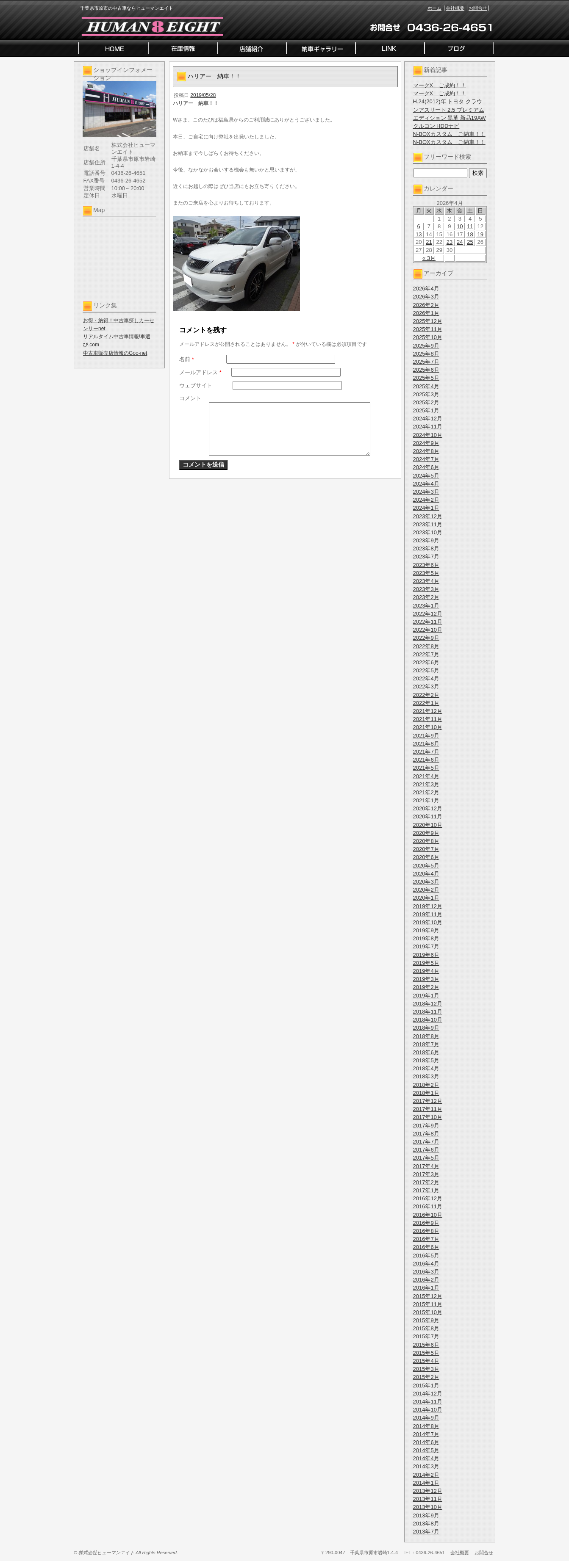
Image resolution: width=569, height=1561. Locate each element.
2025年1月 (426, 410)
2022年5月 (426, 670)
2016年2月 (426, 1279)
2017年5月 (426, 1158)
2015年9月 (426, 1320)
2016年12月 (427, 1198)
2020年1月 (426, 898)
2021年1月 (426, 800)
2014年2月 (426, 1475)
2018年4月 (426, 1068)
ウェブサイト (195, 385)
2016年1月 (426, 1288)
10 (460, 226)
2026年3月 (426, 296)
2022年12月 (427, 614)
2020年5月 (426, 865)
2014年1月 (426, 1483)
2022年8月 (426, 646)
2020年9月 (426, 833)
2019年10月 (427, 922)
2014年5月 (426, 1450)
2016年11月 (427, 1206)
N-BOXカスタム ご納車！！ (449, 134)
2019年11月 (427, 914)
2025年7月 (426, 362)
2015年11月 (427, 1304)
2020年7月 (426, 849)
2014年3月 (426, 1466)
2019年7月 (426, 946)
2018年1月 (426, 1093)
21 (429, 242)
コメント (190, 398)
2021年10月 (427, 727)
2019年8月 (426, 938)
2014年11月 (427, 1401)
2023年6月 (426, 565)
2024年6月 (426, 467)
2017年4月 (426, 1166)
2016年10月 (427, 1215)
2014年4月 (426, 1458)
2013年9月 (426, 1515)
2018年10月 (427, 1020)
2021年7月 (426, 752)
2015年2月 (426, 1377)
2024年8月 (426, 451)
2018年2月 (426, 1085)
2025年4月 (426, 386)
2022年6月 (426, 662)
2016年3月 (426, 1271)
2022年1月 (426, 703)
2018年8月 (426, 1036)
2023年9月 (426, 540)
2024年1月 (426, 508)
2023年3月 (426, 589)
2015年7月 (426, 1336)
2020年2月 (426, 890)
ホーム (434, 8)
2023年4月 (426, 581)
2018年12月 (427, 1003)
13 (419, 234)
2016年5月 (426, 1255)
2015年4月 (426, 1361)
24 (460, 242)
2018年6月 (426, 1052)
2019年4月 (426, 971)
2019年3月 (426, 979)
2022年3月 (426, 686)
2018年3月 (426, 1076)
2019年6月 (426, 955)
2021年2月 (426, 792)
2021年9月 (426, 735)
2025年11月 (427, 329)
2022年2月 (426, 695)
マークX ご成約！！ (439, 85)
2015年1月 (426, 1385)
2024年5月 (426, 475)
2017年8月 (426, 1133)
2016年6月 (426, 1247)
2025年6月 (426, 370)
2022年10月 (427, 630)
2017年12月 (427, 1101)
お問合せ (478, 8)
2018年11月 (427, 1011)
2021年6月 (426, 760)
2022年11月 (427, 622)
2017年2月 (426, 1182)
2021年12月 (427, 711)
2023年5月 (426, 573)
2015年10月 (427, 1312)
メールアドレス (200, 372)
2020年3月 (426, 882)
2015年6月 (426, 1345)
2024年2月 (426, 500)
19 (480, 234)
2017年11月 (427, 1109)
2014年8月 (426, 1426)
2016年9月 (426, 1223)
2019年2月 (426, 987)
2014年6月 (426, 1442)
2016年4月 (426, 1263)
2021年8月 (426, 743)
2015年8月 (426, 1328)
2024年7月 (426, 459)
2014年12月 (427, 1393)
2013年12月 (427, 1491)
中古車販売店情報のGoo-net (115, 353)
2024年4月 (426, 484)
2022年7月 (426, 654)
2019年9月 (426, 930)
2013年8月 (426, 1523)
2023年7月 (426, 556)
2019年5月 (426, 963)
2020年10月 (427, 825)
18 (470, 234)
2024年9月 (426, 443)
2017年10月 (427, 1117)
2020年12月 (427, 808)
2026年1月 (426, 313)
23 (449, 242)
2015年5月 (426, 1353)
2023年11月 (427, 524)
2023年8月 (426, 548)
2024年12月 (427, 418)
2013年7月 (426, 1531)
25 (470, 242)
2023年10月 (427, 532)
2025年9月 (426, 346)
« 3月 (429, 258)
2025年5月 (426, 378)
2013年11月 (427, 1499)
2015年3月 (426, 1369)
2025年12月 (427, 321)
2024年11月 (427, 426)
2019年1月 (426, 995)
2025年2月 (426, 402)
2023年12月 (427, 516)
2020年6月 (426, 857)
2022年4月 (426, 678)
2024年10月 (427, 435)
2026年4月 (426, 288)
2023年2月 (426, 597)
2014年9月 (426, 1418)
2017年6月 (426, 1150)
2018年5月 (426, 1060)
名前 (186, 359)
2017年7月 (426, 1141)
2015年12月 (427, 1296)
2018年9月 (426, 1028)
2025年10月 (427, 337)
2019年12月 (427, 906)
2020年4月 (426, 873)
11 (470, 226)
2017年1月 (426, 1190)
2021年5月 (426, 768)
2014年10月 (427, 1409)
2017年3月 (426, 1174)
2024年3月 (426, 492)
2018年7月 (426, 1044)
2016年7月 (426, 1239)
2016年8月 (426, 1231)
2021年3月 (426, 784)
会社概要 (455, 8)
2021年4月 (426, 776)
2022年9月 (426, 638)
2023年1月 (426, 605)
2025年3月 (426, 394)
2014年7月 (426, 1434)
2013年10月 (427, 1507)
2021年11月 (427, 719)
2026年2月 (426, 305)
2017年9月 (426, 1125)
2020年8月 (426, 841)
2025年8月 (426, 354)
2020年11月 (427, 816)
